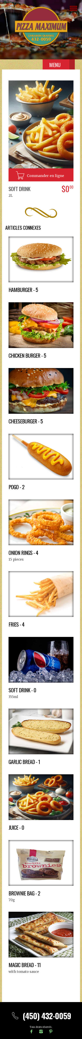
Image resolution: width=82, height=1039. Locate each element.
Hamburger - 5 (23, 289)
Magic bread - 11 (25, 965)
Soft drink (19, 189)
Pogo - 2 (16, 487)
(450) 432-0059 (41, 1015)
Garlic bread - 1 (24, 762)
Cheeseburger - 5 (26, 421)
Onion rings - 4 (23, 552)
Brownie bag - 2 (24, 893)
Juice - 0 (16, 827)
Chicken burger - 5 (27, 355)
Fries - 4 (16, 624)
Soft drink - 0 (22, 690)
